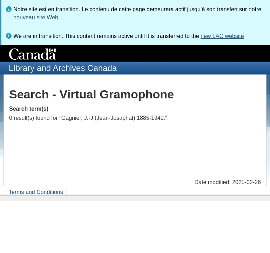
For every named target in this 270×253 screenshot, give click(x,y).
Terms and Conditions (36, 192)
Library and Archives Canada (63, 68)
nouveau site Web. (36, 17)
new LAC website (222, 36)
